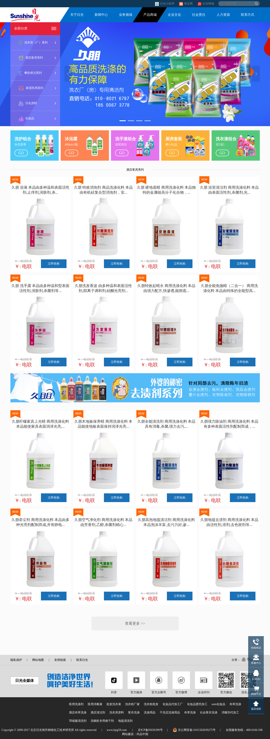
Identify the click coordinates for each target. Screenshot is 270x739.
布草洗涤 (235, 704)
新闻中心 (101, 14)
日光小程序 (165, 3)
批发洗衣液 (113, 704)
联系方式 (247, 14)
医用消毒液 (95, 704)
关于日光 (77, 14)
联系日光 (82, 659)
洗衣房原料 (116, 712)
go (21, 153)
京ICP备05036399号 (150, 730)
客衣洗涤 (134, 712)
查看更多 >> (135, 623)
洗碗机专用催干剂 (102, 720)
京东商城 (206, 3)
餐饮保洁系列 (30, 73)
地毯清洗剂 (125, 720)
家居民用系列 (31, 88)
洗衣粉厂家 (132, 704)
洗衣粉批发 (151, 704)
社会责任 (198, 14)
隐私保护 (16, 659)
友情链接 (60, 659)
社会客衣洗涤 (208, 712)
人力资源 (223, 14)
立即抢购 (53, 263)
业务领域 (125, 14)
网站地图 (38, 659)
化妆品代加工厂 (173, 704)
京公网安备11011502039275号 (194, 730)
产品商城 (150, 14)
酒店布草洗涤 (77, 712)
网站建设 (128, 734)
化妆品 (26, 118)
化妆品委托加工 (197, 704)
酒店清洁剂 (98, 712)
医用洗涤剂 (76, 704)
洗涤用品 (149, 712)
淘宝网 (186, 3)
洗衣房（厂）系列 (33, 43)
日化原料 (28, 103)
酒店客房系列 (31, 58)
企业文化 (174, 14)
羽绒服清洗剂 (77, 720)
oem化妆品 (218, 704)
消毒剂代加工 (230, 712)
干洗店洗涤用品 (170, 712)
